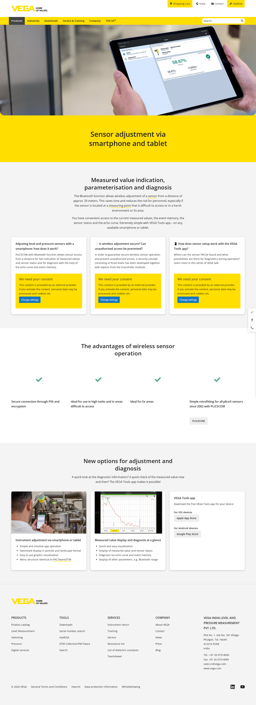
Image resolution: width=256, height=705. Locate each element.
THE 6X (111, 20)
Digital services (20, 650)
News (159, 637)
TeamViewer (115, 656)
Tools (64, 618)
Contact (160, 631)
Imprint (75, 686)
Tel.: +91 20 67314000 (216, 655)
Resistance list (116, 643)
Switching (17, 637)
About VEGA (162, 624)
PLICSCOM (198, 421)
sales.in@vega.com (215, 664)
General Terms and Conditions (49, 686)
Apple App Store (186, 518)
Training (112, 631)
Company (95, 20)
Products (16, 20)
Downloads (51, 20)
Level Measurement (23, 631)
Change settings (29, 299)
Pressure (16, 643)
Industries (33, 20)
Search (63, 650)
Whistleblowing (131, 686)
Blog (158, 650)
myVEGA (64, 637)
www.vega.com (212, 668)
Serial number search (72, 631)
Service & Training (73, 20)
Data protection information (101, 686)
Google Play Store (187, 534)
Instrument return (118, 624)
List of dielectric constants (123, 650)
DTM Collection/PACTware (74, 643)
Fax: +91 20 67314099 (216, 659)
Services (114, 618)
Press (159, 643)
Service (112, 637)
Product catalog (20, 624)
